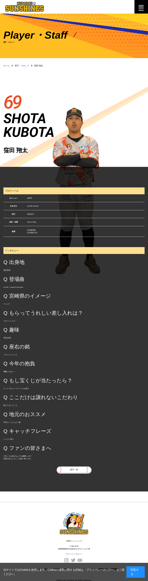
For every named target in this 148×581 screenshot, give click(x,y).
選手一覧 (74, 469)
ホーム (6, 65)
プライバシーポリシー (100, 569)
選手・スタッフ (22, 65)
